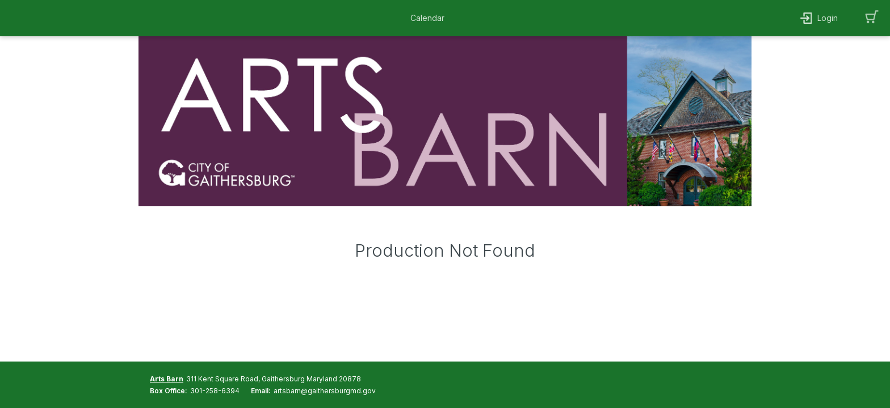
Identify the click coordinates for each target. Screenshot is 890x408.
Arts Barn (166, 379)
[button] (430, 18)
